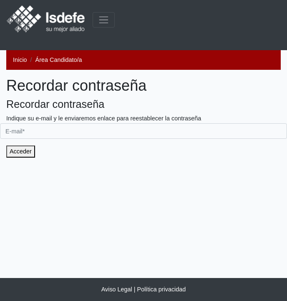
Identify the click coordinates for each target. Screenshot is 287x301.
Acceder (21, 151)
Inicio (20, 59)
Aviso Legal (116, 289)
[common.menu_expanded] (104, 20)
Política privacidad (161, 289)
